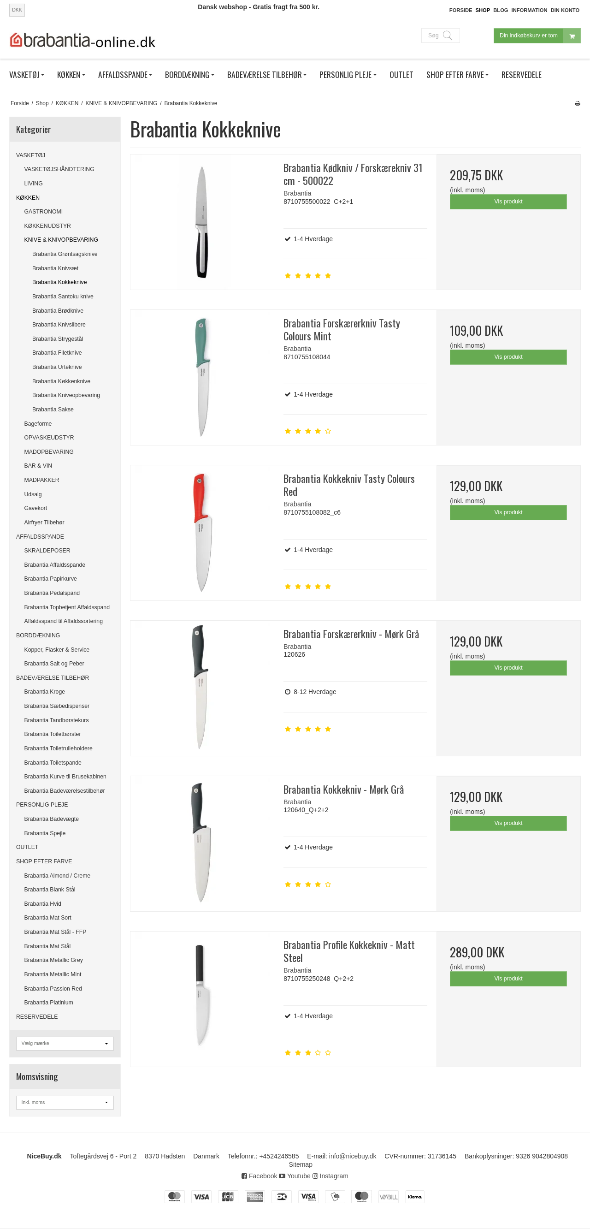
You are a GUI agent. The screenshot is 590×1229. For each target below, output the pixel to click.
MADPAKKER (41, 480)
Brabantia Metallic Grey (53, 960)
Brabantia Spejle (45, 833)
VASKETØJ (30, 155)
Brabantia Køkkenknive (61, 381)
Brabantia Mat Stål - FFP (55, 932)
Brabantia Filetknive (57, 353)
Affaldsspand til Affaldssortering (63, 621)
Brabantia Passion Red (53, 989)
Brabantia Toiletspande (53, 763)
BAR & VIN (38, 466)
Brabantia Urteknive (57, 367)
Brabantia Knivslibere (59, 324)
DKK (17, 9)
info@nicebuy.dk (353, 1156)
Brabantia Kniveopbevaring (66, 395)
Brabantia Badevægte (51, 819)
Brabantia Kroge (44, 692)
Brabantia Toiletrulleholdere (58, 748)
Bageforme (38, 424)
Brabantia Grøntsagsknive (65, 254)
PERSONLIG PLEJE (42, 805)
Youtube (295, 1176)
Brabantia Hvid (42, 904)
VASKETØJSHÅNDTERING (59, 169)
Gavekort (35, 508)
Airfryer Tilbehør (44, 522)
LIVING (33, 183)
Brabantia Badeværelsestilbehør (64, 791)
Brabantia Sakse (53, 409)
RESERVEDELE (37, 1017)
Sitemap (301, 1164)
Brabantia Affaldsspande (55, 565)
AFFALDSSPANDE (40, 537)
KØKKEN (28, 198)
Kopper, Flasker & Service (57, 650)
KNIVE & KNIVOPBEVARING (61, 240)
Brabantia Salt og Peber (54, 663)
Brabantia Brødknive (57, 311)
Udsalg (33, 494)
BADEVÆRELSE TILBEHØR (52, 678)
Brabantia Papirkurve (50, 579)
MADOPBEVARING (49, 452)
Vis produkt (509, 201)
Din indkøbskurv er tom (540, 36)
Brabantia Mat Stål (47, 946)
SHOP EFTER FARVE (44, 861)
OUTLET (27, 847)
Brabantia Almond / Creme (57, 876)
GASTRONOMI (43, 211)
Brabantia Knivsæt (55, 268)
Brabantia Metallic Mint (53, 974)
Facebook (259, 1176)
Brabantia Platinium (48, 1002)
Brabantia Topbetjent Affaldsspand (67, 607)
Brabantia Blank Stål (50, 889)
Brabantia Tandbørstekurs (56, 720)
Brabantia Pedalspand (52, 593)
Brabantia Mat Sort (47, 917)
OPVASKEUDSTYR (49, 437)
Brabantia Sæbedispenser (57, 706)
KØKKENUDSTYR (47, 226)
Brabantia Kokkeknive (59, 282)
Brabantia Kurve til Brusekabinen (65, 776)
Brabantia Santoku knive (63, 296)
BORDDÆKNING (38, 635)
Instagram (330, 1176)
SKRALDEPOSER (47, 550)
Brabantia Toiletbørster (52, 734)
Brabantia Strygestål (57, 339)
